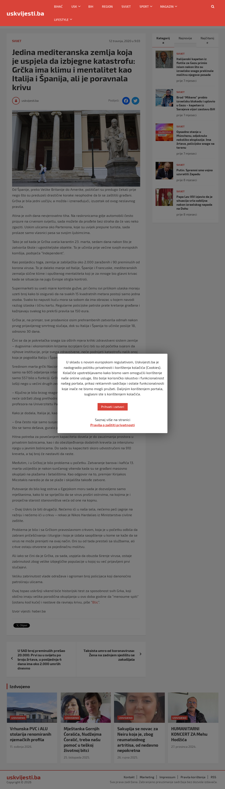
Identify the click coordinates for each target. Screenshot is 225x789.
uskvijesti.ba (25, 13)
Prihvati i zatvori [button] (112, 407)
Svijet (126, 6)
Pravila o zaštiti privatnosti (112, 425)
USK (74, 6)
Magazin (167, 6)
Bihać (58, 6)
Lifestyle (61, 19)
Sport (144, 6)
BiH (90, 6)
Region (107, 6)
